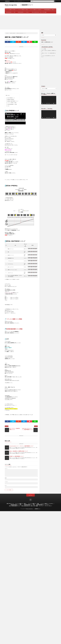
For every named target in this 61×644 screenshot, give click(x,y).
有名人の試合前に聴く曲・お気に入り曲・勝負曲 (39, 12)
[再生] (42, 103)
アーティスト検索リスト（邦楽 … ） (11, 9)
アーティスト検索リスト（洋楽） (23, 9)
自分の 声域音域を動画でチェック (14, 505)
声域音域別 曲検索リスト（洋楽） (11, 12)
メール (6, 481)
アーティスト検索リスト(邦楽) (11, 102)
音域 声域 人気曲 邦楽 (8, 39)
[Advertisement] (30, 22)
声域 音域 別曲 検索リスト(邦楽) (11, 104)
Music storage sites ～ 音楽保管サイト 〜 (19, 5)
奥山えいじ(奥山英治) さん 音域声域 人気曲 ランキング (18, 451)
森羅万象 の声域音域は (10, 99)
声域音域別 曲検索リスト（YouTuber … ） (24, 12)
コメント (6, 468)
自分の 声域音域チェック (10, 98)
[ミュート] (53, 103)
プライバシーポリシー (48, 505)
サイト (6, 485)
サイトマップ (41, 505)
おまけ (7, 105)
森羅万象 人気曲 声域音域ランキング (12, 101)
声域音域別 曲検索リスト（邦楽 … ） (49, 9)
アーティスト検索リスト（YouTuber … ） (36, 9)
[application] (48, 100)
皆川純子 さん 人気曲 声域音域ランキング (16, 456)
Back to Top (30, 495)
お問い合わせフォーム (10, 503)
